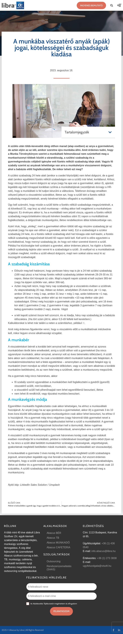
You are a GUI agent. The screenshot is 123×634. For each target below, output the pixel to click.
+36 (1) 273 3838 (107, 558)
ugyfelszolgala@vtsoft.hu (97, 566)
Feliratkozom (61, 611)
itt (83, 323)
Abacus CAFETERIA (58, 547)
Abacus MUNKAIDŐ (58, 542)
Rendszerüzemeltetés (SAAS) (59, 568)
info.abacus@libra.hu (103, 551)
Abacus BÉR (54, 533)
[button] (111, 5)
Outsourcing (53, 561)
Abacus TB (53, 537)
